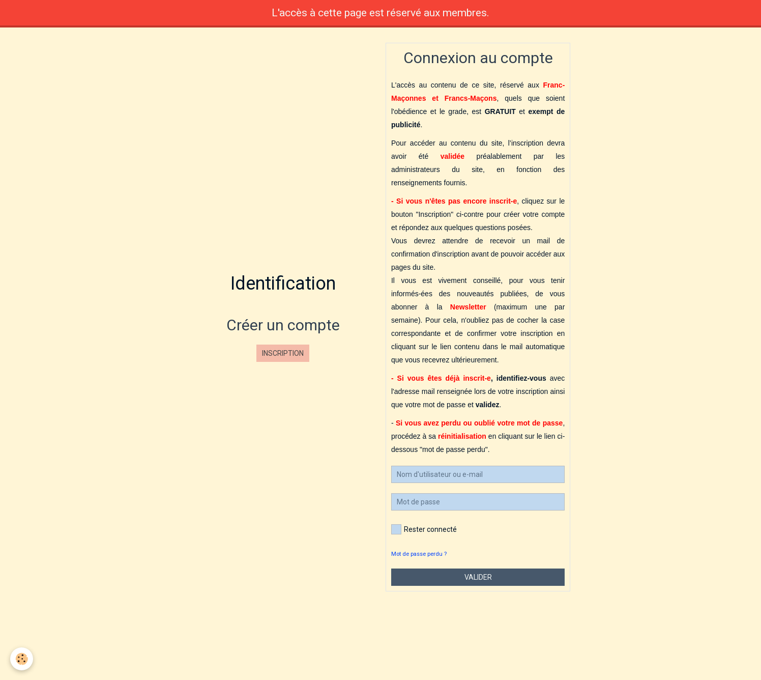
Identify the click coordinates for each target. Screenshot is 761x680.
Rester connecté (424, 529)
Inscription (283, 353)
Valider (478, 577)
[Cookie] (21, 658)
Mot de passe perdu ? (419, 554)
